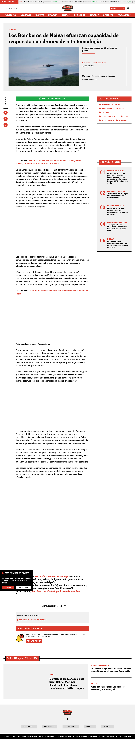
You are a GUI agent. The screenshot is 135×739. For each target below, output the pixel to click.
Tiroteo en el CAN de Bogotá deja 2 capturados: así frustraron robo (117, 196)
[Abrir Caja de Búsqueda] (128, 8)
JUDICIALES (26, 15)
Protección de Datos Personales (86, 736)
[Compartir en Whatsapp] (5, 125)
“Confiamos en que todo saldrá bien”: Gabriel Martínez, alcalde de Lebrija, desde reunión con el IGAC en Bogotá (66, 683)
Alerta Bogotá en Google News (52, 606)
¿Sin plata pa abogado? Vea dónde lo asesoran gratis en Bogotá (108, 687)
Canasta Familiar (7, 2)
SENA (126, 117)
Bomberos (22, 620)
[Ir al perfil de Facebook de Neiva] (67, 719)
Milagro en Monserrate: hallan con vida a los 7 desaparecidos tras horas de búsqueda (117, 211)
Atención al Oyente (64, 736)
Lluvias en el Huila (110, 117)
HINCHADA (52, 15)
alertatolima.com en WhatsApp (51, 576)
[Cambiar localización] (117, 8)
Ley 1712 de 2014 (125, 736)
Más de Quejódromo (22, 658)
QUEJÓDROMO (10, 15)
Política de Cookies (108, 736)
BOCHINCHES (79, 15)
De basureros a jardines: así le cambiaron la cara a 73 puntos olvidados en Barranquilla (111, 669)
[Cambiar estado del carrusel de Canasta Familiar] (16, 2)
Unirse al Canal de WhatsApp (52, 99)
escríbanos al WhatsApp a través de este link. (56, 591)
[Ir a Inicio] (67, 8)
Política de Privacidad (46, 736)
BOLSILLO (66, 15)
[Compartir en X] (5, 119)
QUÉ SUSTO (108, 15)
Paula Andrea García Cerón (96, 63)
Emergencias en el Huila (112, 104)
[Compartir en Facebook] (5, 113)
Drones (32, 620)
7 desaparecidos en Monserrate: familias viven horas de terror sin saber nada (117, 228)
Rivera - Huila (108, 121)
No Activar (23, 588)
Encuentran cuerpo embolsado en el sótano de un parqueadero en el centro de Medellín (117, 245)
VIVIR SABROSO (123, 15)
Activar (8, 587)
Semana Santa (108, 109)
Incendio (42, 620)
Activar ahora (34, 641)
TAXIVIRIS (39, 15)
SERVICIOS (94, 15)
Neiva (121, 109)
